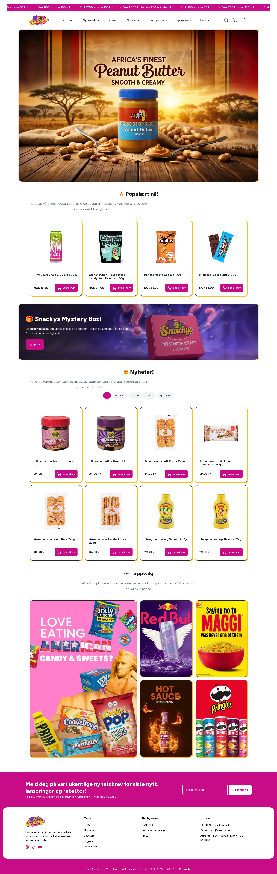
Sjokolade (91, 20)
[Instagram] (27, 847)
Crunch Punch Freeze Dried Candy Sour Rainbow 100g (107, 276)
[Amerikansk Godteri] (83, 678)
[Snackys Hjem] (39, 20)
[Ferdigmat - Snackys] (221, 638)
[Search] (226, 20)
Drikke (113, 20)
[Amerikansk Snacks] (221, 718)
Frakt (145, 835)
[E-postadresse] (205, 790)
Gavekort (89, 835)
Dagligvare (183, 20)
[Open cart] (235, 20)
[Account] (244, 20)
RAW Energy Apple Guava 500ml (51, 276)
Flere (205, 20)
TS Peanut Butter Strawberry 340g (53, 462)
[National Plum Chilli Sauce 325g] (166, 718)
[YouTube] (40, 847)
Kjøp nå (35, 344)
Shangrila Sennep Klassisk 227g (220, 539)
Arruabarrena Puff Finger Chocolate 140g (216, 462)
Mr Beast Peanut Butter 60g (218, 274)
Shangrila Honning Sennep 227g (165, 539)
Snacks (133, 20)
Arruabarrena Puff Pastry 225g (164, 461)
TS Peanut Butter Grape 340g (109, 461)
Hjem (87, 824)
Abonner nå (240, 789)
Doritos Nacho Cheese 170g (163, 274)
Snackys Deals (157, 20)
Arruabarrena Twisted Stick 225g (107, 540)
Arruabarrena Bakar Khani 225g (54, 539)
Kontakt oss (91, 846)
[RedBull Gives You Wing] (166, 638)
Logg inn (89, 841)
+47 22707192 (220, 824)
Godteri (68, 20)
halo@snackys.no (220, 830)
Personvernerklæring (153, 830)
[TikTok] (33, 847)
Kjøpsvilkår (148, 824)
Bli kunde (89, 830)
